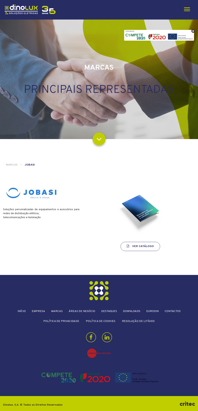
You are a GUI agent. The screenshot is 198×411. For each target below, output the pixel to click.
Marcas (12, 165)
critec (187, 403)
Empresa (38, 311)
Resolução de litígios (138, 321)
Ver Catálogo (140, 246)
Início (22, 311)
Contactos (173, 311)
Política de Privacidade (61, 321)
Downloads (131, 311)
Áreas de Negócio (82, 311)
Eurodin (152, 311)
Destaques (109, 311)
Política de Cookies (100, 321)
